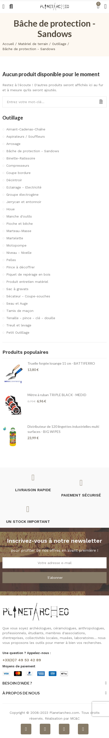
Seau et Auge (17, 303)
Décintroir (14, 180)
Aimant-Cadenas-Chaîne (25, 129)
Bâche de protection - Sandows (32, 151)
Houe (10, 209)
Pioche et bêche (19, 224)
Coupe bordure (18, 173)
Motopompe (16, 245)
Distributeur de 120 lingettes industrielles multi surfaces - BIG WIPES (63, 429)
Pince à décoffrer (20, 267)
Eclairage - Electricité (23, 187)
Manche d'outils (19, 216)
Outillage (12, 117)
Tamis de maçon (20, 311)
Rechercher (101, 101)
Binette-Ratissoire (20, 158)
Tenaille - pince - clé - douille (30, 318)
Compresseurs (17, 165)
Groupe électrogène (22, 194)
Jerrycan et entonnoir (23, 202)
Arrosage (13, 144)
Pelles (11, 260)
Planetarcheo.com (64, 713)
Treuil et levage (18, 325)
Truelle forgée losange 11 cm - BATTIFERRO (61, 363)
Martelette (14, 238)
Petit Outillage (17, 332)
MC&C (75, 718)
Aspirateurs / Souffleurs (25, 136)
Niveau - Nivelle (19, 253)
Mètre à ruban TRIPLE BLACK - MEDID (56, 395)
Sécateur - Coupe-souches (28, 296)
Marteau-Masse (18, 231)
